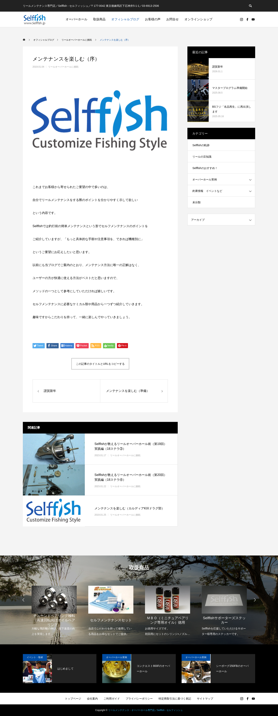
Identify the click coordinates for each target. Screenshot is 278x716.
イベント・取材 (35, 657)
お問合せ (172, 19)
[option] (54, 608)
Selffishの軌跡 (200, 145)
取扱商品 (99, 19)
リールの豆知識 (201, 156)
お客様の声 (152, 19)
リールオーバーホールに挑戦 (63, 66)
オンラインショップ (198, 19)
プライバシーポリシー (139, 698)
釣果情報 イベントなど (207, 190)
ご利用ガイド (112, 698)
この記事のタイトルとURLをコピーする (100, 363)
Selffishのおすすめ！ (205, 168)
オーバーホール (76, 19)
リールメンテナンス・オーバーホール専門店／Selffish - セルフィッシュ (145, 710)
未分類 (196, 202)
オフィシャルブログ (125, 19)
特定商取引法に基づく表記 (175, 698)
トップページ (73, 698)
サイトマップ (205, 698)
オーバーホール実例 (204, 179)
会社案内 (92, 698)
